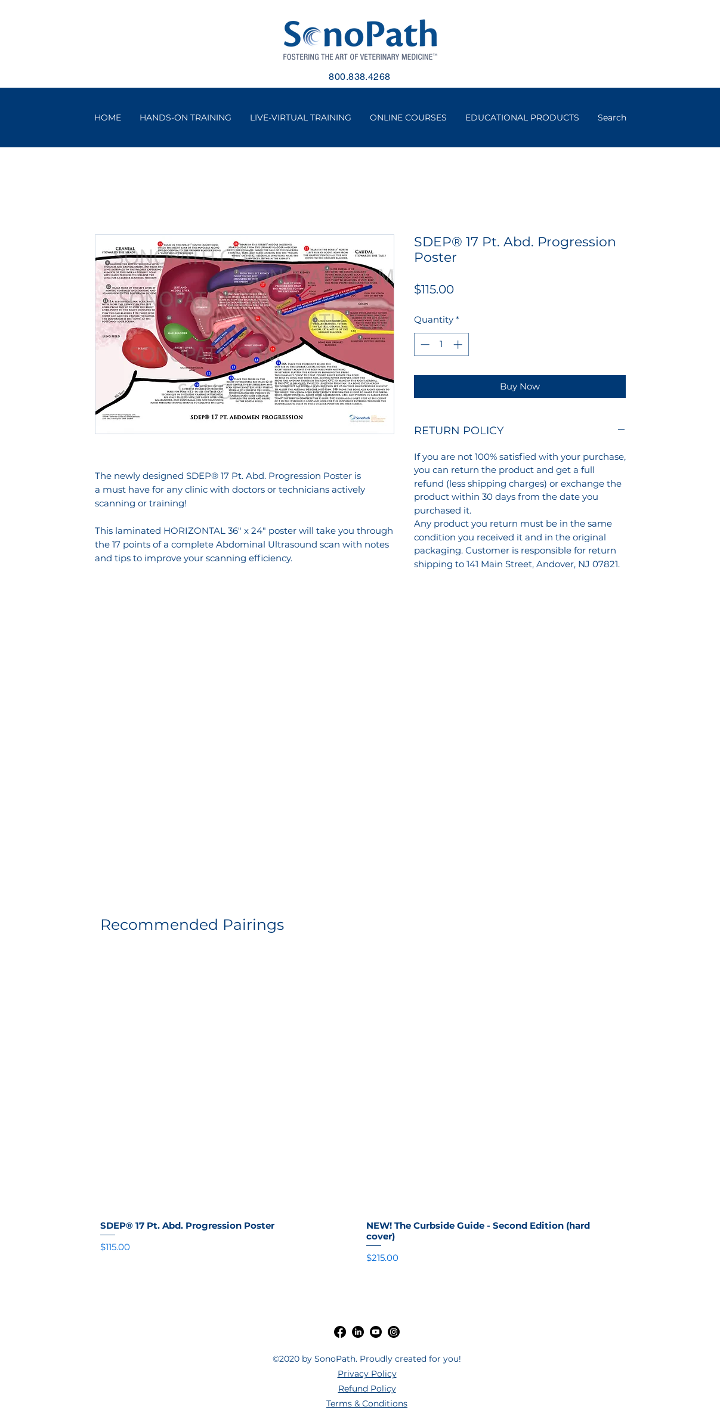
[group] (360, 1110)
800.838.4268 (360, 76)
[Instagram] (394, 1332)
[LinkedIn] (358, 1332)
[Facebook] (340, 1332)
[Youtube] (376, 1332)
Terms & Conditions (366, 1403)
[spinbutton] (441, 344)
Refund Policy (367, 1388)
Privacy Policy (367, 1373)
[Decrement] (424, 344)
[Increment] (459, 344)
